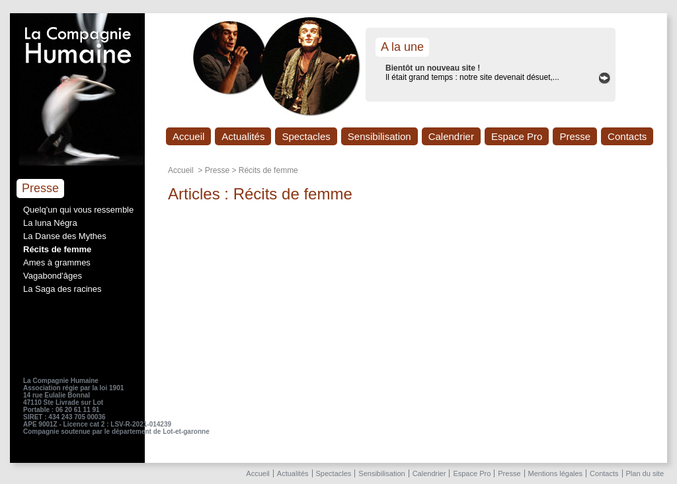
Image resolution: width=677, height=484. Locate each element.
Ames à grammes (57, 262)
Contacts (627, 136)
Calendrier (451, 136)
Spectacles (306, 136)
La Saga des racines (62, 289)
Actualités (242, 136)
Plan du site (645, 473)
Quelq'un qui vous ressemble (78, 210)
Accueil (188, 136)
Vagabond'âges (52, 276)
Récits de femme (57, 249)
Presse (574, 136)
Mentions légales (555, 473)
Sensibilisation (379, 136)
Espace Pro (517, 136)
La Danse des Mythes (64, 236)
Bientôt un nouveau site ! (432, 68)
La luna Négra (50, 223)
